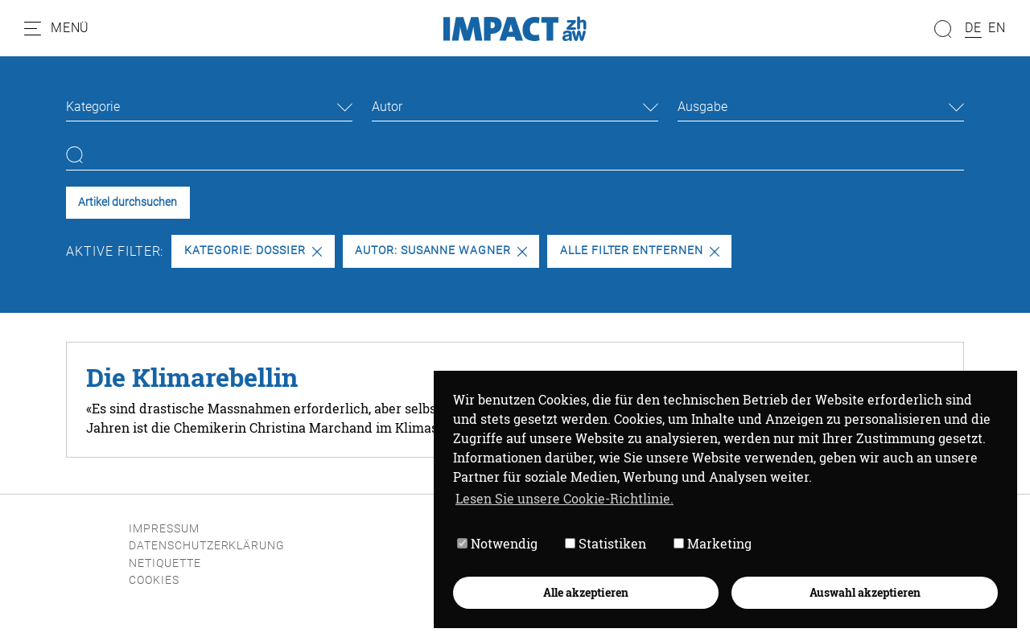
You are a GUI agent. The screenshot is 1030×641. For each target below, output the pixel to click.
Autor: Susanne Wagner (441, 250)
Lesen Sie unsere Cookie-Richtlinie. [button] (564, 498)
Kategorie (93, 106)
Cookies (154, 580)
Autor (387, 106)
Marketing (713, 544)
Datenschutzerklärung (207, 546)
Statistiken (605, 544)
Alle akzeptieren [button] (585, 592)
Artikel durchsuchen (127, 202)
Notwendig (497, 544)
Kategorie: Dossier (253, 250)
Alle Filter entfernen (639, 250)
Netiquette (165, 563)
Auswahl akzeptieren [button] (865, 592)
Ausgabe (702, 106)
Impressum (164, 529)
